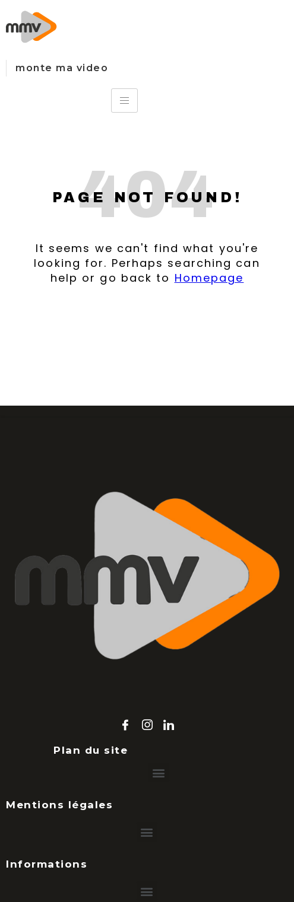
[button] (158, 772)
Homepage (209, 277)
